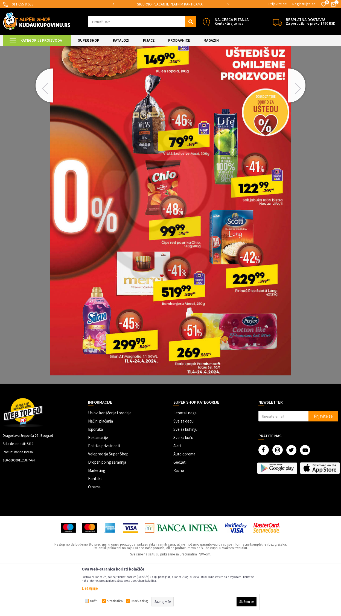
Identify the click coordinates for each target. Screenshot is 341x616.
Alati (177, 491)
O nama (94, 533)
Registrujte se (304, 3)
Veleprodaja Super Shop (108, 500)
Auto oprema (184, 500)
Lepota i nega (185, 459)
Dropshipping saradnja (107, 508)
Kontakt (95, 524)
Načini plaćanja (100, 467)
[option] (170, 4)
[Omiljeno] (323, 4)
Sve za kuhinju (185, 475)
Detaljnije (90, 588)
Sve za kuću (183, 483)
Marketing (96, 516)
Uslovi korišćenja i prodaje (110, 459)
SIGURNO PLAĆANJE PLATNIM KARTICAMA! (170, 4)
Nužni (94, 601)
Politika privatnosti (104, 491)
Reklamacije (98, 483)
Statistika (115, 601)
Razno (178, 516)
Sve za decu (183, 467)
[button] (142, 21)
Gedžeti (179, 508)
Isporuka (95, 475)
